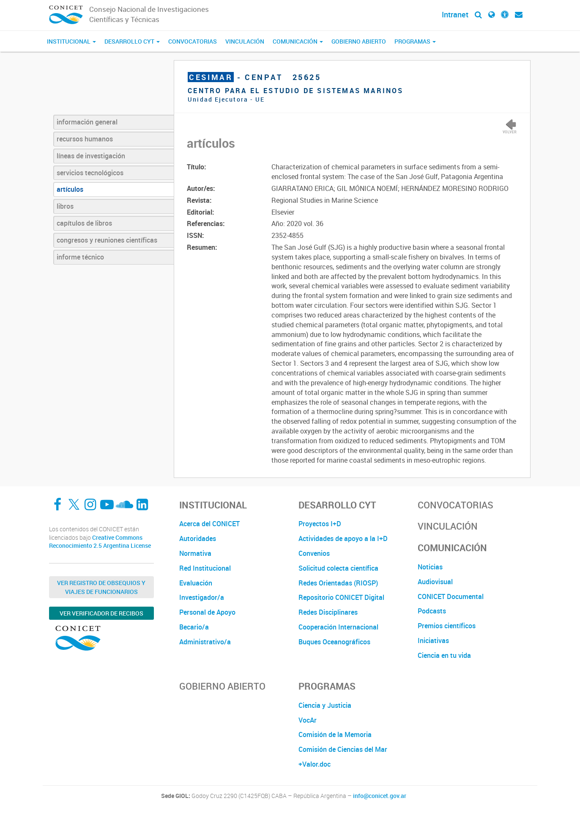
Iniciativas (433, 640)
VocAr (307, 720)
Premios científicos (447, 625)
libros (65, 206)
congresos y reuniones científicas (107, 240)
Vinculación (244, 41)
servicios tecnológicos (90, 172)
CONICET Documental (451, 596)
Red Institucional (205, 568)
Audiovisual (435, 581)
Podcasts (432, 611)
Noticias (430, 567)
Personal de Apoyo (207, 612)
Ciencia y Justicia (324, 705)
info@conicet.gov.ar (379, 796)
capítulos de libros (84, 223)
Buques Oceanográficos (334, 641)
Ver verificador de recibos (101, 613)
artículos (70, 189)
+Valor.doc (314, 764)
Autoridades (197, 538)
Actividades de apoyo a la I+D (343, 538)
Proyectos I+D (319, 523)
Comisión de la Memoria (335, 734)
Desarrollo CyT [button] (132, 41)
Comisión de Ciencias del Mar (342, 749)
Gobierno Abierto (358, 41)
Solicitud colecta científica (338, 568)
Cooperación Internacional (338, 627)
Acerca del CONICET (209, 523)
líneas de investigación (91, 155)
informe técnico (80, 257)
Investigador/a (201, 597)
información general (87, 122)
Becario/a (194, 627)
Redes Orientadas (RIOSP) (338, 583)
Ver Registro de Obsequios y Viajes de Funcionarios (101, 587)
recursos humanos (85, 139)
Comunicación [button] (298, 41)
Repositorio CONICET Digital (341, 597)
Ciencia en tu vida (444, 655)
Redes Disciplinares (328, 612)
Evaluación (195, 583)
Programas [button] (415, 41)
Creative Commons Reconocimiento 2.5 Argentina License (100, 541)
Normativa (195, 553)
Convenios (314, 553)
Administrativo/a (205, 641)
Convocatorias (192, 41)
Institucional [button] (71, 41)
